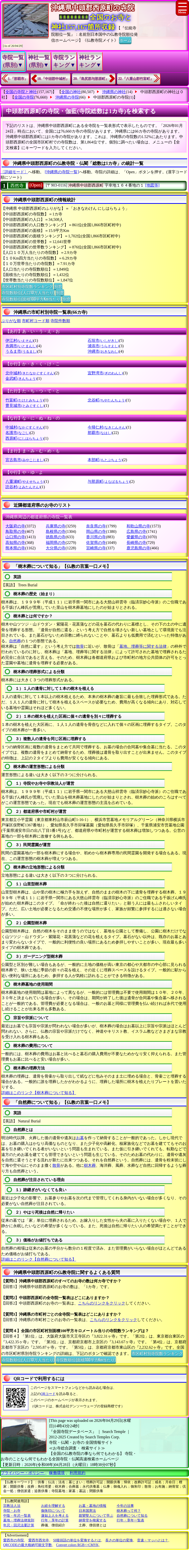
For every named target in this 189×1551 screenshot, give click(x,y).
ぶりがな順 (11, 321)
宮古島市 (24, 460)
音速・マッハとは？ (152, 1540)
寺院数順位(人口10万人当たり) (27, 292)
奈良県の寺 (96, 526)
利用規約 (77, 1473)
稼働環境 (57, 1473)
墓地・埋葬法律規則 (18, 1520)
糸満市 (21, 346)
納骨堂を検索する (92, 1520)
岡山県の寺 (96, 531)
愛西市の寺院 (13, 1540)
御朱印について (53, 1511)
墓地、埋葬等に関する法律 (143, 646)
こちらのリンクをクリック (101, 1303)
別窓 (58, 286)
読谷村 (22, 487)
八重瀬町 (24, 481)
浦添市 (103, 346)
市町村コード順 (35, 321)
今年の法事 (125, 1506)
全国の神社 (71, 92)
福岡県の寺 (55, 542)
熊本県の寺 (15, 548)
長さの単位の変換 (119, 1540)
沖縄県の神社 (114, 92)
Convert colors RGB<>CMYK (77, 1545)
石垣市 (103, 340)
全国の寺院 (24, 97)
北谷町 (107, 400)
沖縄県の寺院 (67, 97)
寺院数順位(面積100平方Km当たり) (31, 299)
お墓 (80, 1138)
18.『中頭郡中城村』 (53, 79)
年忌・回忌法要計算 (18, 1525)
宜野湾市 (105, 373)
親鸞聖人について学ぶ (96, 1515)
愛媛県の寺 (136, 537)
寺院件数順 (60, 321)
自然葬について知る (132, 1515)
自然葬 (15, 641)
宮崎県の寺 (96, 548)
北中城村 (29, 373)
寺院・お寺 (11, 1511)
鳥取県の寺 (15, 531)
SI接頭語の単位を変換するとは (77, 1540)
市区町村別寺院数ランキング (27, 286)
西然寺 (17, 185)
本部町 (105, 460)
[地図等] (152, 185)
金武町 (21, 378)
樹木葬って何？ (129, 1511)
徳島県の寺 (55, 537)
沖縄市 (103, 351)
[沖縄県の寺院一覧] (62, 172)
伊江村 (19, 340)
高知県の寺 (15, 542)
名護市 (17, 433)
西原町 (24, 438)
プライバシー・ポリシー (23, 1473)
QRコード (48, 1394)
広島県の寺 (136, 531)
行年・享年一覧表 (130, 1520)
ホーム (125, 40)
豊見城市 (24, 405)
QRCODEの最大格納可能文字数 (27, 1545)
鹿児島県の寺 (138, 548)
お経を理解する (53, 1506)
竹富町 (24, 400)
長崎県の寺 (136, 542)
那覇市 (100, 433)
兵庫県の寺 (55, 526)
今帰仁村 (107, 427)
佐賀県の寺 (96, 542)
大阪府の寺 (15, 526)
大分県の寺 (55, 548)
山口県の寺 (15, 537)
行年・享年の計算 (55, 1520)
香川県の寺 (96, 537)
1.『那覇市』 (18, 79)
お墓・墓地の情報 (92, 1506)
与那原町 (109, 481)
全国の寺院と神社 (21, 92)
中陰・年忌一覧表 (17, 1515)
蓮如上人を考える (55, 1515)
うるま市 (21, 351)
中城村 (24, 427)
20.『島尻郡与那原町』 (91, 79)
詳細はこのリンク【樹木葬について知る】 (38, 1093)
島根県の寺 (55, 531)
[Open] (36, 185)
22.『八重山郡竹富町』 (136, 79)
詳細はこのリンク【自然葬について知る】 (38, 1259)
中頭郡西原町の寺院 (111, 97)
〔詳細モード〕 (14, 172)
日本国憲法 (87, 1511)
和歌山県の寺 (138, 526)
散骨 (80, 646)
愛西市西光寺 (38, 1540)
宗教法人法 (11, 1506)
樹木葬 (90, 1165)
